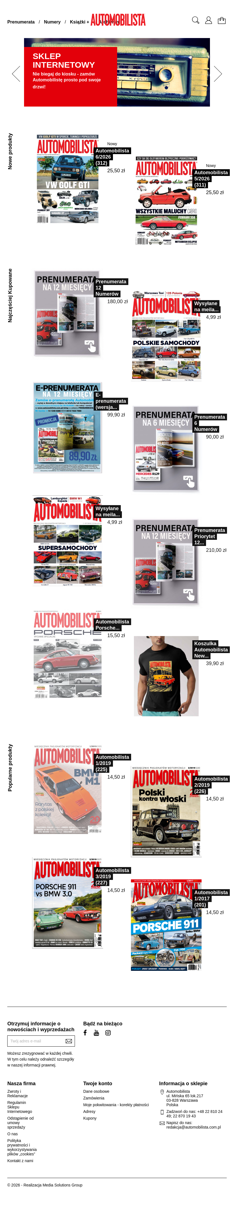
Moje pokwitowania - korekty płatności (116, 1105)
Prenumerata (21, 22)
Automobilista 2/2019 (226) (199, 785)
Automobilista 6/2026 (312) (112, 157)
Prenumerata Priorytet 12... (197, 536)
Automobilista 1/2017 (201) (199, 899)
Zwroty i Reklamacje (17, 1093)
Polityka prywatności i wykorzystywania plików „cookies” (22, 1147)
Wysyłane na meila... (194, 306)
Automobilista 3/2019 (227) (100, 877)
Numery (52, 22)
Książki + (79, 22)
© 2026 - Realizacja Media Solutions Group (44, 1185)
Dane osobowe (96, 1091)
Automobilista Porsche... (100, 625)
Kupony (89, 1118)
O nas (12, 1134)
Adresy (89, 1111)
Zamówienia (93, 1098)
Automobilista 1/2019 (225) (100, 763)
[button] (14, 73)
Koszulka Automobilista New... (199, 650)
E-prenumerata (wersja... (99, 401)
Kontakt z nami (20, 1160)
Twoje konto (97, 1083)
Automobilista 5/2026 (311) (211, 179)
